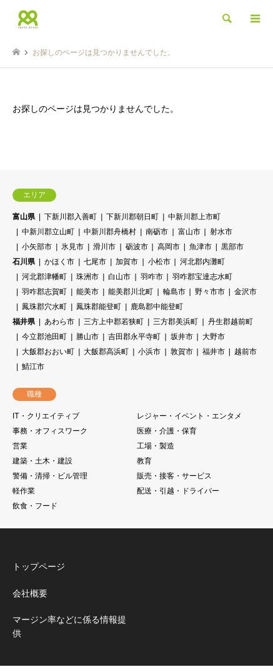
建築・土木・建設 (42, 461)
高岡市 (168, 246)
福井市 (213, 351)
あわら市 (59, 321)
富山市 (189, 231)
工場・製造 (155, 446)
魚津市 (200, 246)
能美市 (87, 291)
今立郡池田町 (44, 336)
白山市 (119, 276)
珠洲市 (87, 276)
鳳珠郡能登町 (98, 306)
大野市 (213, 336)
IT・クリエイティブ (45, 416)
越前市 (245, 351)
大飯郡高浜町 (106, 351)
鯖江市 (33, 366)
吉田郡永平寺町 (134, 336)
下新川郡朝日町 (132, 216)
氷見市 (72, 246)
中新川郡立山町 (48, 231)
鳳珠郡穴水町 (44, 306)
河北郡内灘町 (202, 261)
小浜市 (149, 351)
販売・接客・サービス (174, 476)
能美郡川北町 (130, 291)
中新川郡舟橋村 (110, 231)
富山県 (23, 216)
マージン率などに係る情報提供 (69, 626)
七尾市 (95, 261)
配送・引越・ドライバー (178, 491)
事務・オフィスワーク (49, 431)
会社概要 (29, 593)
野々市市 (210, 291)
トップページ (38, 566)
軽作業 (23, 491)
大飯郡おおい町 (48, 351)
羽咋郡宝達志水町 (202, 276)
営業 (19, 446)
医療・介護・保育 (167, 431)
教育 (144, 461)
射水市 (221, 231)
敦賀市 (182, 351)
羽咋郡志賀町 (44, 291)
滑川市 (104, 246)
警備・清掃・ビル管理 (49, 476)
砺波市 (137, 246)
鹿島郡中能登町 (157, 306)
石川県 (23, 261)
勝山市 (87, 336)
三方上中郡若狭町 (114, 321)
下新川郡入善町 (70, 216)
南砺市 (157, 231)
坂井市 (182, 336)
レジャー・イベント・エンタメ (189, 416)
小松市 (159, 261)
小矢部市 (37, 246)
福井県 (23, 321)
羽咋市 (152, 276)
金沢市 (245, 291)
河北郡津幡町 (44, 276)
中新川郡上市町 (194, 216)
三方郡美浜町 (175, 321)
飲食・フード (34, 506)
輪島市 (174, 291)
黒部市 (232, 246)
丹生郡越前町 (230, 321)
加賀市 (127, 261)
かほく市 (59, 261)
